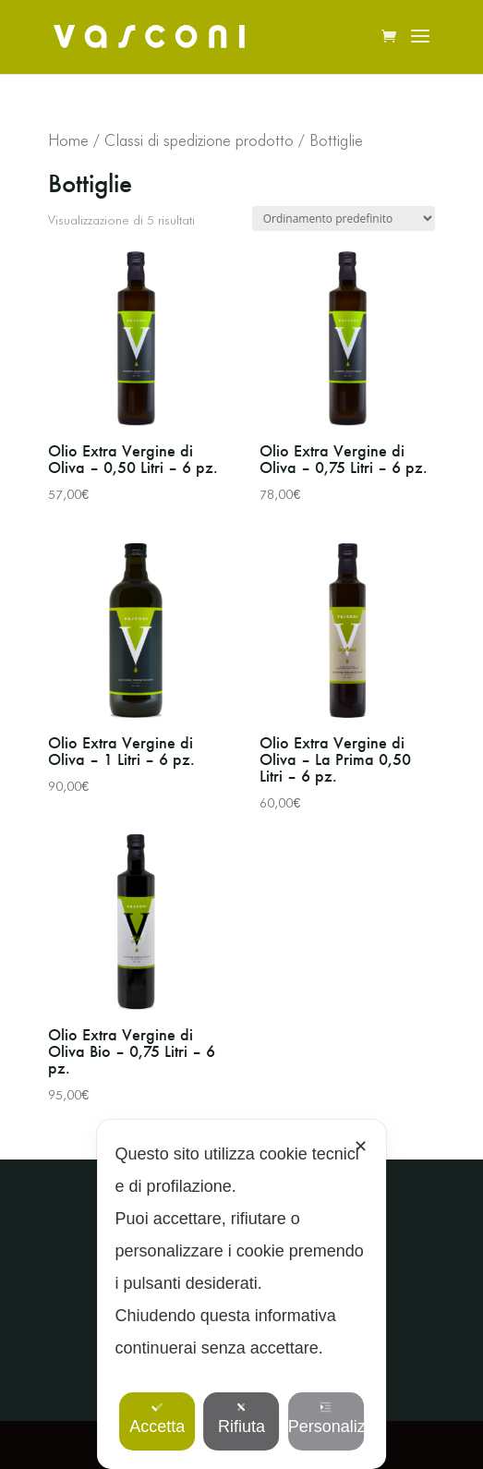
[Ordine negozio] (343, 218)
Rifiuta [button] (241, 1419)
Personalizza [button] (326, 1419)
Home (68, 140)
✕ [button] (361, 1146)
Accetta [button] (157, 1419)
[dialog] (242, 1294)
